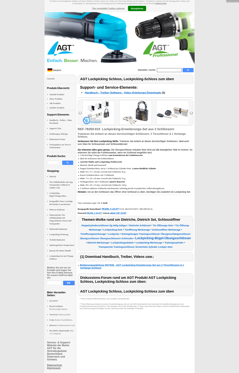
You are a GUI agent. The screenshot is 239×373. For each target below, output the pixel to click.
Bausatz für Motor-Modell (60, 251)
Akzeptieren (137, 8)
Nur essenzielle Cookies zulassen (108, 8)
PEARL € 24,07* (110, 208)
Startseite (142, 70)
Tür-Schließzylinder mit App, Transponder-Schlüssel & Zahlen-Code (61, 185)
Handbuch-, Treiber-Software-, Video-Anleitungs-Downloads (123, 92)
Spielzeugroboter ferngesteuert (61, 245)
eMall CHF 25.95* (118, 213)
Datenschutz (161, 3)
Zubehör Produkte (56, 108)
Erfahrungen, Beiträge (58, 134)
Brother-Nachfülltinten (60, 320)
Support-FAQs (55, 128)
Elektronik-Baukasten (58, 229)
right (191, 112)
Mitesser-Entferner (57, 210)
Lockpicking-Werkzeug (58, 234)
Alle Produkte (55, 103)
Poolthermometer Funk (62, 325)
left (80, 112)
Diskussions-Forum (57, 139)
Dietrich (52, 176)
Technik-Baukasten (57, 240)
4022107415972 (131, 209)
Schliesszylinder (59, 315)
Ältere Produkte (56, 99)
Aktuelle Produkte (56, 94)
